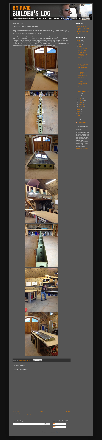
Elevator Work (81, 87)
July (80, 96)
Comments (56, 426)
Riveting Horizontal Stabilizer (83, 65)
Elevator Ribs (81, 89)
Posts (55, 424)
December (81, 106)
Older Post (67, 411)
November (81, 104)
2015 (78, 113)
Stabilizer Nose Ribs (83, 62)
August (80, 98)
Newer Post (16, 411)
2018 (78, 115)
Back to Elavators (82, 75)
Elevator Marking (82, 48)
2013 (78, 109)
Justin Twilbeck (82, 122)
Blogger (57, 432)
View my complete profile (82, 148)
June (80, 93)
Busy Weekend (82, 52)
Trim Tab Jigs (81, 78)
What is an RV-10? (81, 26)
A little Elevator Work (83, 91)
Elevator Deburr (82, 50)
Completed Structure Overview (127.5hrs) (83, 72)
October (81, 102)
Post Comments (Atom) (25, 414)
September (81, 100)
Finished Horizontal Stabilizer (83, 68)
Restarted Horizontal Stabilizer (83, 55)
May (80, 46)
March (80, 42)
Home (41, 411)
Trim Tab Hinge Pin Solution (83, 80)
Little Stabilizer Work (83, 57)
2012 (78, 40)
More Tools (81, 60)
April (80, 44)
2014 (78, 111)
